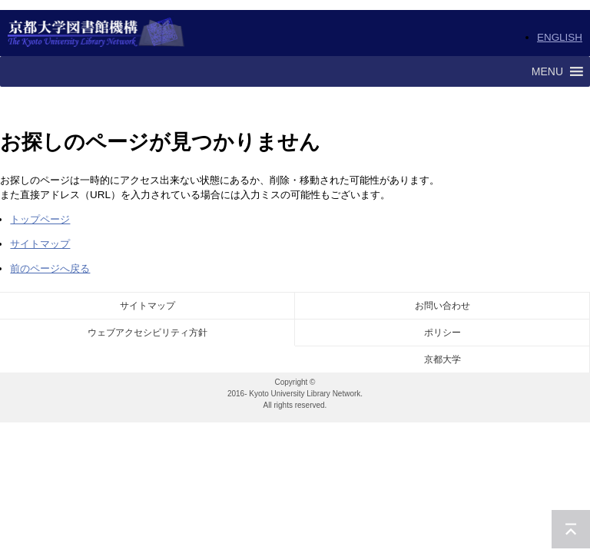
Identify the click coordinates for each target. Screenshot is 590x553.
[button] (547, 71)
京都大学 (442, 359)
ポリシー (442, 332)
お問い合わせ (442, 305)
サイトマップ (40, 244)
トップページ (40, 219)
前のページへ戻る (50, 268)
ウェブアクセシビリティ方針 (147, 332)
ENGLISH (559, 37)
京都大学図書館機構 (96, 33)
